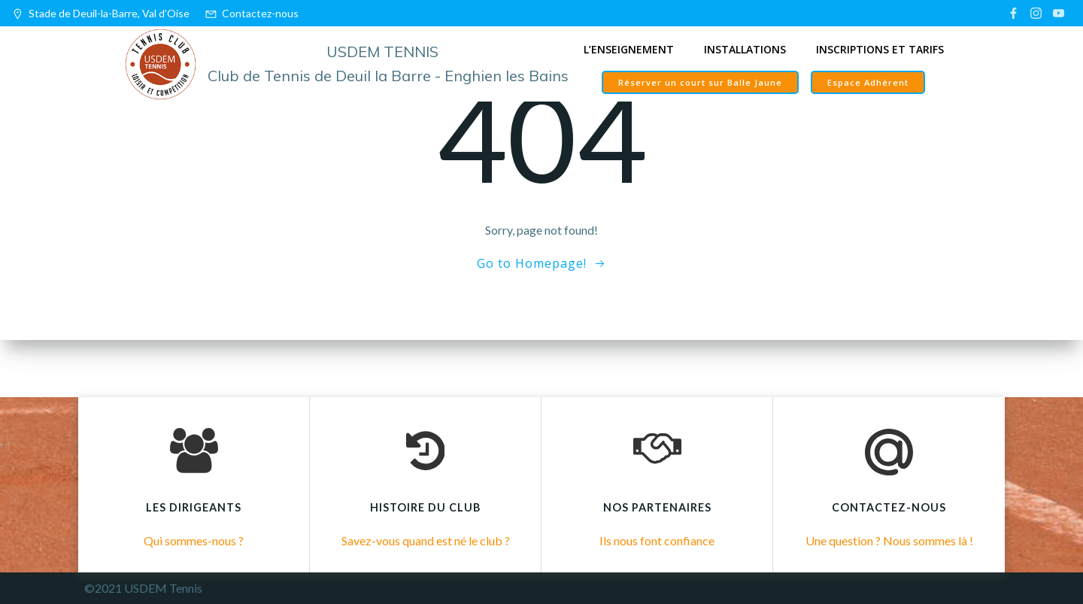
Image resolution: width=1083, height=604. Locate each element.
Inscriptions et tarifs (880, 49)
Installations (745, 49)
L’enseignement (629, 49)
